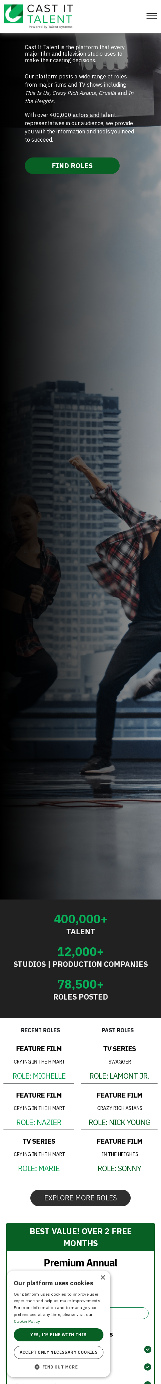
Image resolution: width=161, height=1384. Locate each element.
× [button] (102, 1278)
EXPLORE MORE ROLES (80, 1197)
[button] (58, 1366)
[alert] (58, 1324)
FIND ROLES (72, 165)
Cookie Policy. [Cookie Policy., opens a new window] (27, 1321)
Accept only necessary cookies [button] (59, 1352)
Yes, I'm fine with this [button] (58, 1334)
